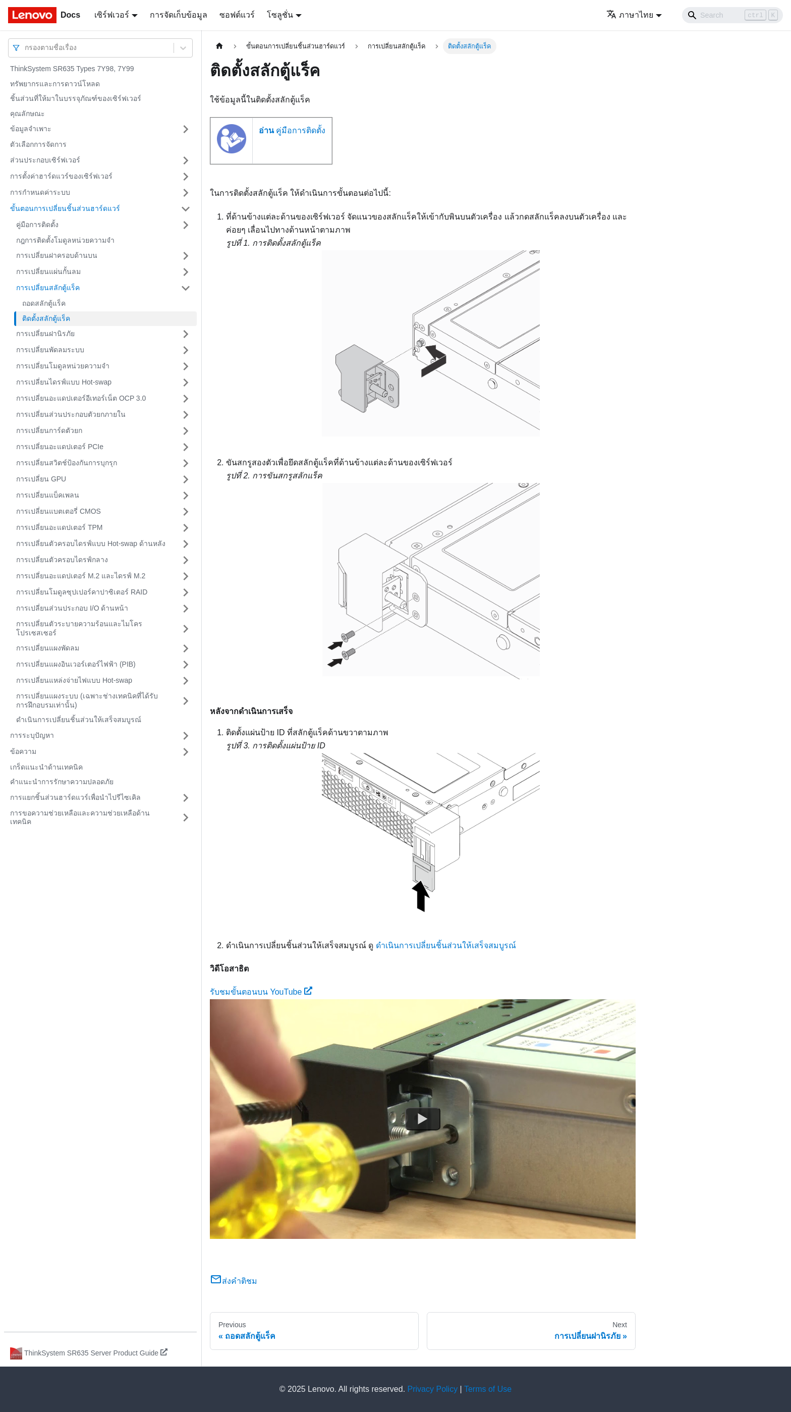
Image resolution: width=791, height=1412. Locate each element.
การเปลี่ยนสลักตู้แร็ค (48, 288)
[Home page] (219, 46)
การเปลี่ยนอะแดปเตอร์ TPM (59, 527)
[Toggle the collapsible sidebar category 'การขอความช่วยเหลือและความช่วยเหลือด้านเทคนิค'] (186, 818)
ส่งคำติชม (233, 1281)
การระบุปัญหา (32, 735)
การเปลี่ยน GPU (41, 479)
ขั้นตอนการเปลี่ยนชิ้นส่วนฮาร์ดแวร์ (65, 208)
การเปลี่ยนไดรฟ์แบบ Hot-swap (63, 382)
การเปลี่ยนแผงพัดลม (47, 648)
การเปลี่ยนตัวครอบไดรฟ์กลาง (62, 560)
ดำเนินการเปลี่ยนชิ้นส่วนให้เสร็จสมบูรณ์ (78, 720)
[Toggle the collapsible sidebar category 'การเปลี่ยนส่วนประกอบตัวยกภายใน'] (186, 415)
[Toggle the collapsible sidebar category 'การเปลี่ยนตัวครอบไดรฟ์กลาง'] (186, 560)
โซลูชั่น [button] (280, 15)
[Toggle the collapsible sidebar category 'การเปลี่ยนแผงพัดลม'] (186, 648)
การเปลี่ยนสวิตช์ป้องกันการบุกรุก (66, 463)
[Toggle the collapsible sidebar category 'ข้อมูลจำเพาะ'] (186, 129)
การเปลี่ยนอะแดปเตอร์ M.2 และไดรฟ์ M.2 (80, 576)
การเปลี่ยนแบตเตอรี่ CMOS (58, 511)
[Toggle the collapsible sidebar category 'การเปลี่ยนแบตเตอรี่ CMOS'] (186, 512)
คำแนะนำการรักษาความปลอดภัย (62, 782)
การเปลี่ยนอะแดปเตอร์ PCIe (59, 447)
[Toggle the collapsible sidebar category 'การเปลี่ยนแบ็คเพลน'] (186, 495)
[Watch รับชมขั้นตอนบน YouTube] (422, 1118)
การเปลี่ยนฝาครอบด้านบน (56, 255)
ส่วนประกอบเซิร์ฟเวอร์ (45, 160)
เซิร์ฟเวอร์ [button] (111, 15)
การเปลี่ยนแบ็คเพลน (47, 495)
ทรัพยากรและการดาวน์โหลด (55, 84)
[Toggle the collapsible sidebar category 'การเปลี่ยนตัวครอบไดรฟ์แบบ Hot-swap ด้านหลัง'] (186, 544)
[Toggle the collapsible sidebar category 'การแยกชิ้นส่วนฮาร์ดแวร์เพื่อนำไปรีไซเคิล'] (186, 798)
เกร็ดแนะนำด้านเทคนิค (46, 767)
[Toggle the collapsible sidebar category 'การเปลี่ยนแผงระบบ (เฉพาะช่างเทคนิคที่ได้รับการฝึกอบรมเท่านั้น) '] (186, 701)
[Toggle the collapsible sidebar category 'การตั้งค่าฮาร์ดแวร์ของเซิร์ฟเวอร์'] (186, 177)
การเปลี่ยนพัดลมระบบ (50, 350)
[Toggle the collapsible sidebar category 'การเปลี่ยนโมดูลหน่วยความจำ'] (186, 366)
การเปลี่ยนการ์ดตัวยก (49, 430)
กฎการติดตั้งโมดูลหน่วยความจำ (65, 240)
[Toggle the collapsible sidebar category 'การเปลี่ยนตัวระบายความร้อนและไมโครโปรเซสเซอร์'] (186, 628)
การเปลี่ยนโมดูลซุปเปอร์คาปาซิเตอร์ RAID (81, 592)
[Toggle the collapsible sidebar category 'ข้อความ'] (186, 752)
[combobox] (26, 47)
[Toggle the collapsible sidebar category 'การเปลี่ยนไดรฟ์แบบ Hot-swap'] (186, 382)
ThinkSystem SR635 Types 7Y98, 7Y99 (72, 69)
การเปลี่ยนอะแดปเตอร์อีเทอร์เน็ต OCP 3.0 (81, 398)
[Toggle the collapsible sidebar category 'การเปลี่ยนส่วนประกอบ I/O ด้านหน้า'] (186, 609)
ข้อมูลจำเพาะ (30, 129)
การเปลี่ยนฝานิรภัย (45, 334)
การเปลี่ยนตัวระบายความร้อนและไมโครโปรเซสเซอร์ (79, 628)
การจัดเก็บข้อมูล (178, 15)
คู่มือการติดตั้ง (37, 225)
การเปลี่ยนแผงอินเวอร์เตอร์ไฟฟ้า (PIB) (76, 664)
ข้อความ (23, 751)
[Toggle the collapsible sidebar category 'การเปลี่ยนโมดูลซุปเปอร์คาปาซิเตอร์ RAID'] (186, 592)
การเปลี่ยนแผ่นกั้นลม (48, 271)
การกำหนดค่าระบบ (40, 192)
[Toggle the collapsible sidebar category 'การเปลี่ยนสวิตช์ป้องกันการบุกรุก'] (186, 463)
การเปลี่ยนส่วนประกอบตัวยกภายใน (71, 414)
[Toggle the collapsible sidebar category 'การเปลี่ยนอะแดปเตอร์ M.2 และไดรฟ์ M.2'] (186, 576)
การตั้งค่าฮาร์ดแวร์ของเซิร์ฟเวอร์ (61, 176)
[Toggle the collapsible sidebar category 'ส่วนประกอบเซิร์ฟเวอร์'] (186, 160)
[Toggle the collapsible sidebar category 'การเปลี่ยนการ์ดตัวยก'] (186, 431)
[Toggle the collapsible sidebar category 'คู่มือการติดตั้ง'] (186, 225)
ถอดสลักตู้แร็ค (44, 303)
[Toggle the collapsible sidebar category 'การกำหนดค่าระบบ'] (186, 193)
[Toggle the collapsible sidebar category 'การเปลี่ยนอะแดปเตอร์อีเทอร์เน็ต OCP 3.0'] (186, 399)
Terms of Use (488, 1389)
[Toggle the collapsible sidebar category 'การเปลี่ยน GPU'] (186, 479)
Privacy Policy (433, 1389)
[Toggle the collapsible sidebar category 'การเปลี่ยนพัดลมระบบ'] (186, 350)
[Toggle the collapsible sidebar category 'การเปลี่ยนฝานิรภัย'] (186, 334)
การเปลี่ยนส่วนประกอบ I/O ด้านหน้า (72, 608)
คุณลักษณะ (27, 114)
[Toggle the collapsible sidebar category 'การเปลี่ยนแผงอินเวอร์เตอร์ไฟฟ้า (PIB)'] (186, 665)
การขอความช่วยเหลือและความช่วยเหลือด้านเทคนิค (80, 817)
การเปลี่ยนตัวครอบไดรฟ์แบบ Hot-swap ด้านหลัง (90, 543)
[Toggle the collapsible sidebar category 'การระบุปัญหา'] (186, 736)
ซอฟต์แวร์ (237, 15)
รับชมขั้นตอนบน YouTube (261, 992)
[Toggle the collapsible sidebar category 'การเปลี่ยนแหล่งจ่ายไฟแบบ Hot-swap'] (186, 681)
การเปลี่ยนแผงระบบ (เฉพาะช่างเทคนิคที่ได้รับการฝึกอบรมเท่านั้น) (87, 700)
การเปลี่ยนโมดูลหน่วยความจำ (62, 366)
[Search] (732, 15)
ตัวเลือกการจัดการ (38, 144)
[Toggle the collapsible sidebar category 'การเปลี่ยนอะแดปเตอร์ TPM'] (186, 528)
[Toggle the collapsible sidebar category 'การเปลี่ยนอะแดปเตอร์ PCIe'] (186, 447)
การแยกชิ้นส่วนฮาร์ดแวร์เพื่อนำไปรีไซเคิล (75, 797)
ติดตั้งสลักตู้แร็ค (46, 318)
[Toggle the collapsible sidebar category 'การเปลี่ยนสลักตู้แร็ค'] (186, 288)
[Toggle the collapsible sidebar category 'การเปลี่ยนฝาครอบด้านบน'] (186, 256)
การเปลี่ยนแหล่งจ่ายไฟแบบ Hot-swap (74, 680)
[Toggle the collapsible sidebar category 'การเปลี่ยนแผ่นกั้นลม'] (186, 272)
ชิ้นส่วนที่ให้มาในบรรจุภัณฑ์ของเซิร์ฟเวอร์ (75, 98)
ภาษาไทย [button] (629, 15)
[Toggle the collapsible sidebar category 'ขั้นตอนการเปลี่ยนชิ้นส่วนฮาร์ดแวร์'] (186, 209)
